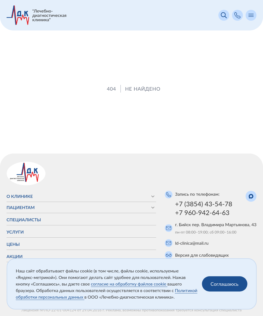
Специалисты (24, 219)
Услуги (15, 231)
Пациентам (81, 207)
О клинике (81, 196)
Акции (15, 256)
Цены (13, 244)
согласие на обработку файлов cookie (129, 283)
